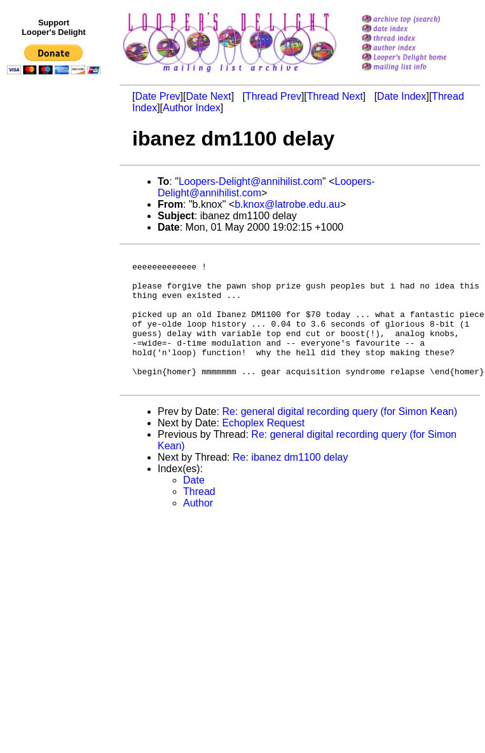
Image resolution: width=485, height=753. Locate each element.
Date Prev (157, 96)
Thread (199, 518)
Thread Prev (273, 96)
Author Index (192, 107)
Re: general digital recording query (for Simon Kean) (339, 438)
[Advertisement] (56, 341)
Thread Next (335, 96)
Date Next (208, 96)
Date (194, 506)
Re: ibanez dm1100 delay (290, 483)
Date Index (401, 96)
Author (198, 529)
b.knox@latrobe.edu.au (287, 204)
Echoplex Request (263, 449)
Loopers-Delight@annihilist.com (250, 181)
